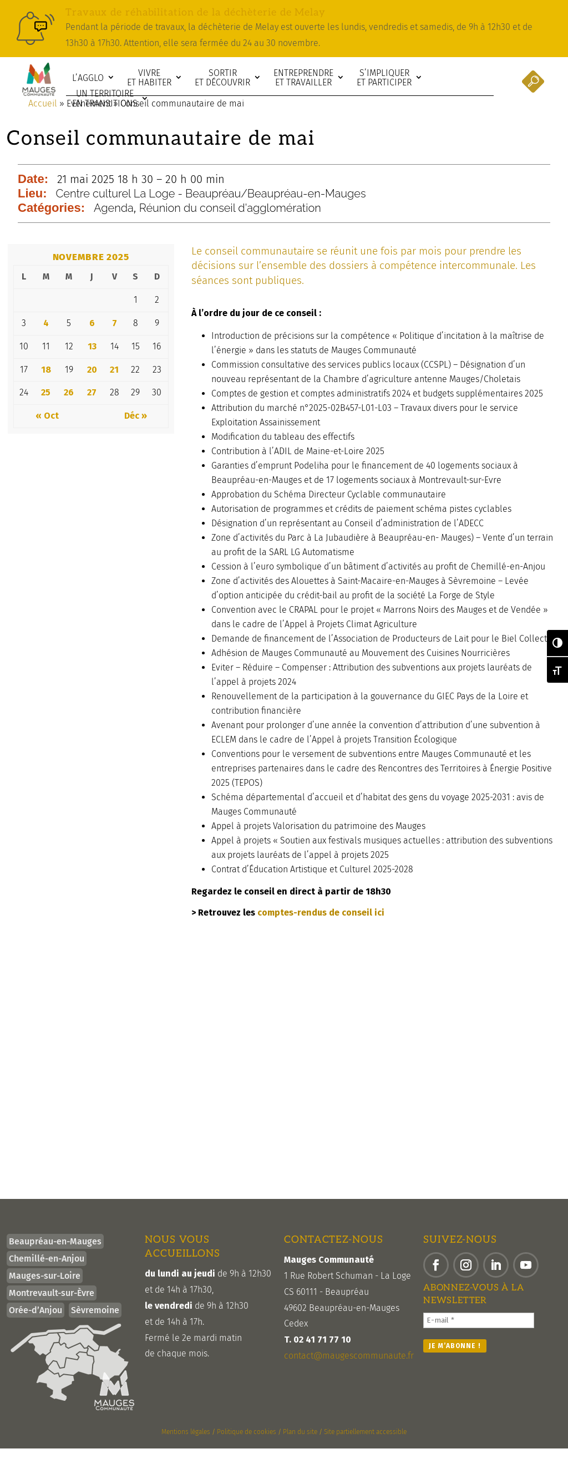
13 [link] (92, 362)
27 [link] (92, 408)
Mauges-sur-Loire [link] (44, 1291)
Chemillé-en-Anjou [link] (46, 1274)
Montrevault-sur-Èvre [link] (51, 1308)
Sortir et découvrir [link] (222, 78)
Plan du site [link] (300, 1447)
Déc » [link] (135, 431)
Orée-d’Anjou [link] (35, 1325)
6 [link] (92, 338)
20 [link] (92, 385)
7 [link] (114, 338)
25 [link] (45, 408)
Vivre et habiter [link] (149, 78)
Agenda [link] (114, 223)
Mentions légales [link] (185, 1447)
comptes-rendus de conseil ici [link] (320, 928)
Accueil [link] (42, 119)
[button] (436, 1280)
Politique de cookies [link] (246, 1447)
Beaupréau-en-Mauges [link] (55, 1257)
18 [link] (46, 385)
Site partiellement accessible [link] (365, 1447)
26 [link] (69, 408)
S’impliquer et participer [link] (384, 78)
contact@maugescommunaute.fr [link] (349, 1371)
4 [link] (46, 338)
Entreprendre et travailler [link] (303, 78)
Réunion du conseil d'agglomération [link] (230, 223)
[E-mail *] (478, 1336)
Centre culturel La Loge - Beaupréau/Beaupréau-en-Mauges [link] (211, 209)
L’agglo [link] (88, 78)
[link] (284, 28)
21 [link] (114, 385)
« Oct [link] (47, 431)
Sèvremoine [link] (95, 1325)
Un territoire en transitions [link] (105, 98)
